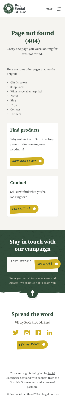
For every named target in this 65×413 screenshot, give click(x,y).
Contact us (21, 209)
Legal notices (50, 394)
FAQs (13, 105)
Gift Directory (18, 82)
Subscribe (45, 264)
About (14, 96)
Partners (15, 114)
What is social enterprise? (26, 91)
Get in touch (29, 345)
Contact (15, 109)
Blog (13, 100)
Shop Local (17, 87)
